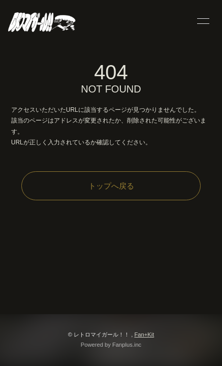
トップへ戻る (111, 185)
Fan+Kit (144, 334)
